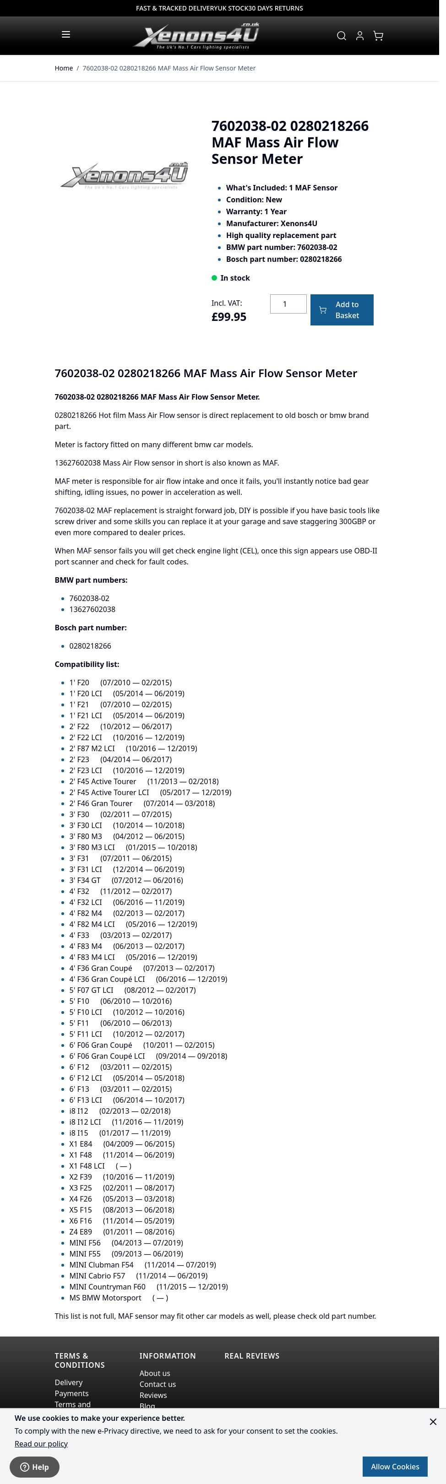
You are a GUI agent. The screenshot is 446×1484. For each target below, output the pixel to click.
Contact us (158, 1384)
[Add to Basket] (342, 309)
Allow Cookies (395, 1467)
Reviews (153, 1395)
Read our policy (41, 1444)
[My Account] (360, 35)
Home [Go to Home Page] (64, 68)
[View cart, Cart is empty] (378, 35)
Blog (147, 1406)
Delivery (69, 1382)
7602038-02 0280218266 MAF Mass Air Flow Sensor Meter (169, 68)
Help (34, 1467)
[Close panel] (433, 1422)
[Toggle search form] (341, 35)
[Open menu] (66, 34)
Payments (72, 1393)
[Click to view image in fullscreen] (124, 176)
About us (155, 1373)
